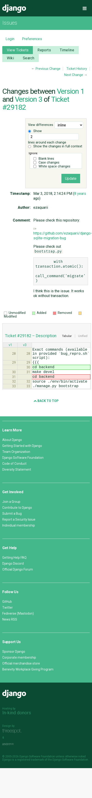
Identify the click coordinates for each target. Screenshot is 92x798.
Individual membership (18, 534)
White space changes (54, 166)
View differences (40, 125)
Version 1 (70, 91)
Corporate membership (19, 666)
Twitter (7, 616)
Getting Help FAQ (14, 567)
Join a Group (11, 511)
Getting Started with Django (22, 455)
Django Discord (13, 572)
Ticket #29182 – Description (30, 336)
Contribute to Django (17, 517)
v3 (24, 345)
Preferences (32, 39)
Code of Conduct (14, 473)
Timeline (67, 50)
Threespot (13, 740)
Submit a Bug (12, 522)
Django (14, 9)
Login (9, 39)
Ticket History (76, 69)
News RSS (9, 628)
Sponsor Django (13, 660)
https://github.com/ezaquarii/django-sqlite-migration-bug (62, 233)
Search (28, 58)
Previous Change (48, 69)
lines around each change (53, 138)
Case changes (49, 162)
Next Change (73, 75)
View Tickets (18, 50)
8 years (80, 193)
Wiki (10, 58)
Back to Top (46, 410)
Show (35, 131)
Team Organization (16, 461)
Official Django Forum (17, 578)
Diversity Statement (16, 478)
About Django (12, 449)
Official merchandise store (21, 672)
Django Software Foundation (23, 467)
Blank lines (46, 159)
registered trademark (30, 768)
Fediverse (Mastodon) (18, 622)
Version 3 (28, 99)
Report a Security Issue (18, 528)
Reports (44, 50)
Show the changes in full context (55, 146)
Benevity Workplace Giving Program (27, 678)
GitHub (7, 611)
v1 (10, 345)
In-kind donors (16, 722)
